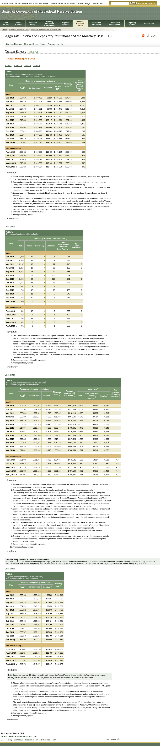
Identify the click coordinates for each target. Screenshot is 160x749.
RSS (61, 3)
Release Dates (31, 44)
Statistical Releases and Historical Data (46, 29)
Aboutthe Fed (6, 23)
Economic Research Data (18, 29)
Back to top (10, 226)
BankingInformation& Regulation (49, 23)
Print (154, 36)
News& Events (18, 23)
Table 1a (18, 65)
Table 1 (8, 65)
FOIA (54, 740)
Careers (53, 3)
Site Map (32, 3)
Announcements (55, 44)
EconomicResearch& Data (80, 23)
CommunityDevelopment (114, 23)
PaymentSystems (65, 23)
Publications (149, 23)
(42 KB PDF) (33, 52)
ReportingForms (132, 23)
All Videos (70, 3)
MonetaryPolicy (33, 23)
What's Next (21, 3)
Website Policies (43, 740)
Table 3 (36, 65)
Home (4, 29)
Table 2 (27, 65)
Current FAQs (83, 3)
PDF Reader (111, 740)
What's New (7, 3)
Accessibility (6, 740)
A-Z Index (43, 3)
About (42, 44)
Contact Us (97, 3)
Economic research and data (23, 736)
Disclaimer (29, 740)
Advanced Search (146, 3)
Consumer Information (96, 23)
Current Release (14, 44)
